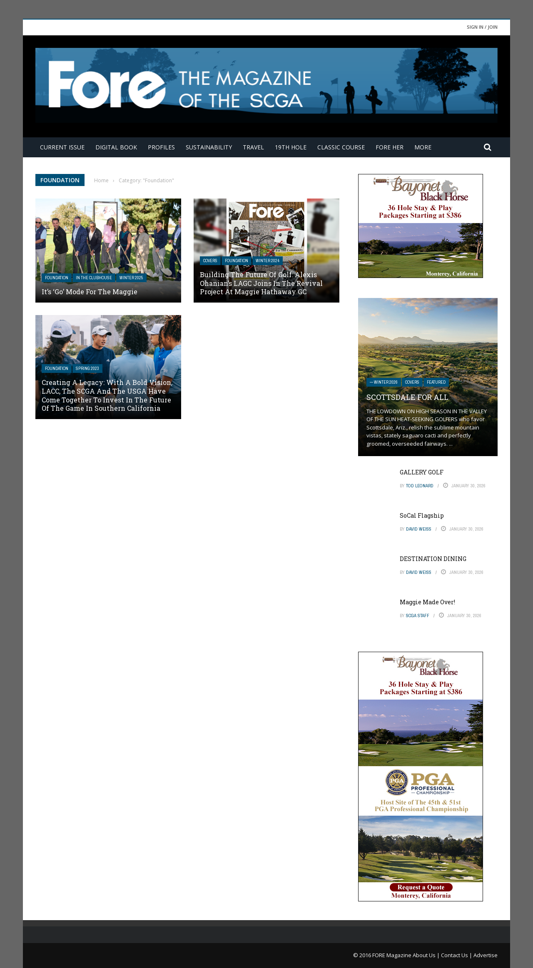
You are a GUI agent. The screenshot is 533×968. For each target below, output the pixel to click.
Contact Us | (457, 955)
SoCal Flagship (422, 515)
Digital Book (116, 147)
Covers (210, 260)
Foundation (56, 277)
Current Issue (62, 147)
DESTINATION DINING (433, 559)
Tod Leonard (419, 486)
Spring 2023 (87, 368)
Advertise (485, 955)
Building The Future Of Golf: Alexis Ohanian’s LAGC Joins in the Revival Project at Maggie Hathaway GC (261, 283)
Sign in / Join (482, 27)
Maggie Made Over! (427, 602)
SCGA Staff (417, 615)
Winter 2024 (267, 260)
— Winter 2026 (384, 382)
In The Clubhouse (94, 277)
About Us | (427, 955)
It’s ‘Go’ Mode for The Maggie (89, 291)
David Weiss (418, 529)
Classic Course (341, 147)
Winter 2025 (131, 277)
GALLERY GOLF (421, 472)
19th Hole (290, 147)
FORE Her (389, 147)
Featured (436, 382)
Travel (253, 147)
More (422, 147)
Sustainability (209, 147)
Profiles (161, 147)
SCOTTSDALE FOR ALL (407, 397)
